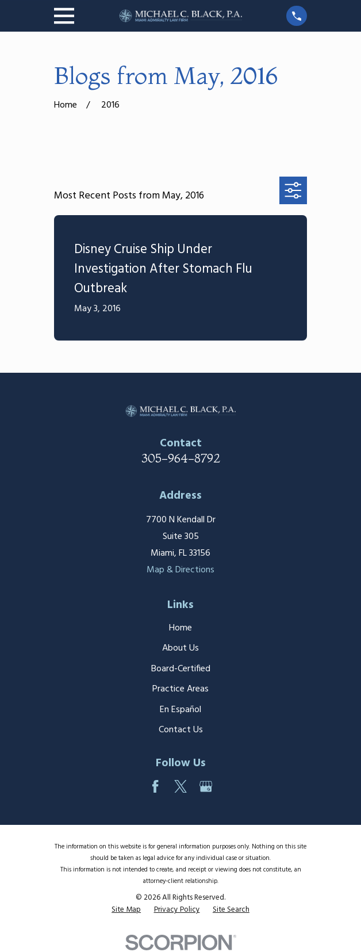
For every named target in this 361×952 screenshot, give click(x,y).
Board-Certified (180, 669)
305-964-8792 (180, 457)
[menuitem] (126, 910)
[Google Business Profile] (205, 786)
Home (180, 628)
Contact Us (181, 729)
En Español (180, 709)
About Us (180, 648)
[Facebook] (155, 786)
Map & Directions (180, 570)
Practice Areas (180, 689)
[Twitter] (180, 786)
